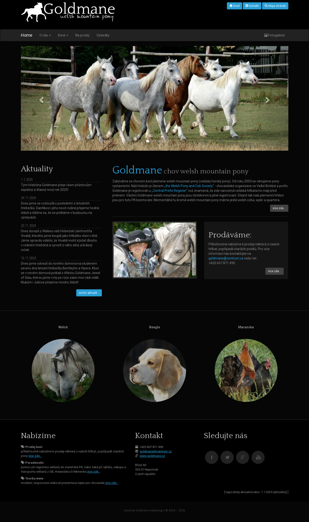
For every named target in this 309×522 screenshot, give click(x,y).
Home (26, 35)
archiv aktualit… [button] (89, 292)
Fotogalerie (274, 35)
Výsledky (103, 35)
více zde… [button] (279, 208)
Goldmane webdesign (150, 510)
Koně (63, 35)
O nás (45, 35)
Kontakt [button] (252, 6)
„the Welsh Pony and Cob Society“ (189, 186)
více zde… (35, 456)
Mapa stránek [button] (275, 6)
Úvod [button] (234, 6)
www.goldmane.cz (152, 456)
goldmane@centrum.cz (226, 258)
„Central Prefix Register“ (169, 190)
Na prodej (82, 35)
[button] (41, 98)
